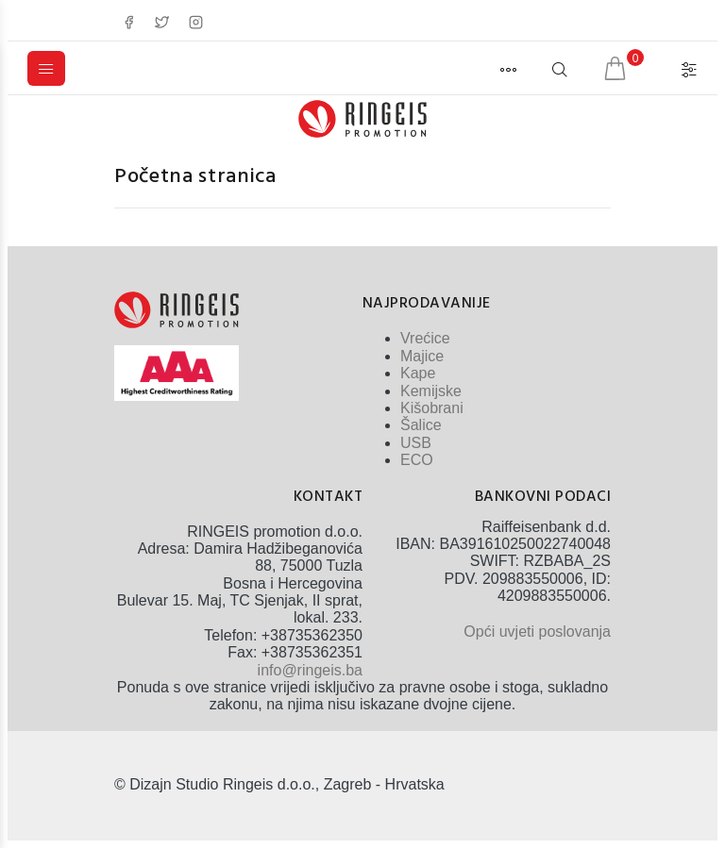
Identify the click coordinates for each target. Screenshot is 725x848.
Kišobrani (432, 408)
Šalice (421, 425)
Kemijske (431, 391)
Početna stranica (195, 176)
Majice (422, 356)
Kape (417, 373)
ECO (416, 460)
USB (415, 443)
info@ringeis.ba (310, 670)
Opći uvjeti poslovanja (537, 632)
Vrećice (425, 338)
